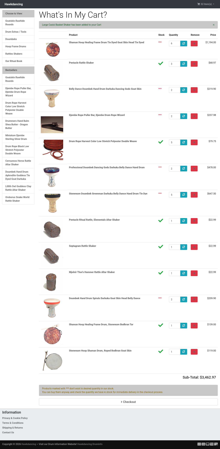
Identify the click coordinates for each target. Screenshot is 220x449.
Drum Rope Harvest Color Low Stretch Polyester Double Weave (103, 141)
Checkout (128, 402)
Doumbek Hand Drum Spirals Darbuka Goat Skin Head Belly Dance (104, 298)
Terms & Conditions (12, 422)
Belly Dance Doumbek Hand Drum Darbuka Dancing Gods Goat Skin (105, 88)
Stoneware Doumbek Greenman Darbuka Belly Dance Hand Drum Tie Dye (108, 193)
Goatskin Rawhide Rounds (15, 22)
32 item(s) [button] (204, 4)
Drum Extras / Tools (15, 31)
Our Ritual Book (13, 61)
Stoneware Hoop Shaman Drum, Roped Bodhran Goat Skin (100, 350)
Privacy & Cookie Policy (15, 418)
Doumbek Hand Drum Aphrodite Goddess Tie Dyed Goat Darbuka (17, 175)
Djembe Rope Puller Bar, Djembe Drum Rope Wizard (97, 115)
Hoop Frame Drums (15, 46)
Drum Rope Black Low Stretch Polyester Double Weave (17, 150)
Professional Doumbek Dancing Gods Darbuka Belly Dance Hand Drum (107, 167)
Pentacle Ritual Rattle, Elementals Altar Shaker (94, 219)
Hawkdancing (14, 4)
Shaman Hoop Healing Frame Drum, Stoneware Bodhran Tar (101, 324)
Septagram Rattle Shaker (82, 246)
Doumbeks (11, 39)
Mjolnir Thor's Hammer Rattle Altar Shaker (92, 272)
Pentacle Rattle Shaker (81, 62)
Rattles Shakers (13, 53)
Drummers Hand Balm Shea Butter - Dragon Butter (17, 125)
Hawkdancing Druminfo (89, 444)
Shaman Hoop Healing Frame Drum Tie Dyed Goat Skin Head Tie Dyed (106, 42)
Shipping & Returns (12, 427)
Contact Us (8, 432)
